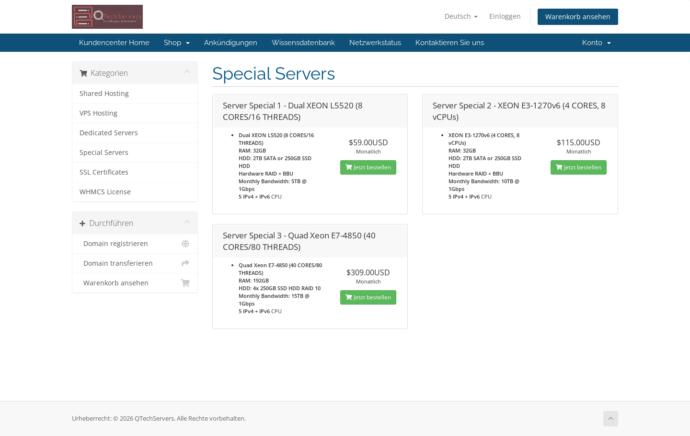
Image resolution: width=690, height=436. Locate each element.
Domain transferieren (135, 263)
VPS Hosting (98, 113)
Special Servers (104, 152)
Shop (177, 42)
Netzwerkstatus (375, 42)
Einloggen (505, 16)
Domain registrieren (135, 243)
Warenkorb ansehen (577, 16)
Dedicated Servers (109, 133)
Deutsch (461, 16)
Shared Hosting (104, 93)
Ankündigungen (230, 42)
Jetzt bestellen (368, 167)
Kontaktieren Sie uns (449, 42)
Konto (596, 42)
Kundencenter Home (114, 42)
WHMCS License (105, 192)
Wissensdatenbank (303, 42)
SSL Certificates (104, 172)
